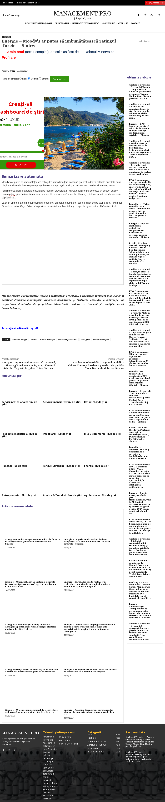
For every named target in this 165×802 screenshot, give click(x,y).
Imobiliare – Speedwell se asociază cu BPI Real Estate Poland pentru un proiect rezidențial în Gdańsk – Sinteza (139, 378)
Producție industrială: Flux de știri (20, 435)
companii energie (19, 339)
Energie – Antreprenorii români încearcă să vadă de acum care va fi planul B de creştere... (90, 670)
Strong (45, 79)
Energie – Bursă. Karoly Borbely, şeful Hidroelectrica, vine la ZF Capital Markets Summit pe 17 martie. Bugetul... (87, 584)
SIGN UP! (21, 164)
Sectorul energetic (101, 339)
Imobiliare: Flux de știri (57, 433)
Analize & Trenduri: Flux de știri (62, 495)
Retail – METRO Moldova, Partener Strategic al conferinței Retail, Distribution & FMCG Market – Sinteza (139, 434)
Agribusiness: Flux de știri (100, 495)
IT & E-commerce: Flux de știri (102, 433)
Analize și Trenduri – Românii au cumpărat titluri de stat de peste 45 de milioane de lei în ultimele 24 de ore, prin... (139, 111)
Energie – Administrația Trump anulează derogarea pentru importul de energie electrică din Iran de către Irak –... (30, 626)
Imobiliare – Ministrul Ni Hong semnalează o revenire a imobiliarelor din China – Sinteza (139, 453)
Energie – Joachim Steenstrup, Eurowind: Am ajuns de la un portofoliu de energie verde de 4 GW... (89, 712)
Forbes (11, 70)
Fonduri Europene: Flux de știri (61, 465)
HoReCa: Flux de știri (14, 465)
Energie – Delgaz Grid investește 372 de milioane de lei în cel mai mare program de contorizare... (31, 670)
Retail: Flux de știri (95, 402)
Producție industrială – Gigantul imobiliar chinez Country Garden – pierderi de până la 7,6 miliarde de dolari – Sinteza (96, 365)
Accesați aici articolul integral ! (20, 328)
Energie (6, 37)
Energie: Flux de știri (96, 465)
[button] (159, 15)
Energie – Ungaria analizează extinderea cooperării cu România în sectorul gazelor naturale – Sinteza (87, 541)
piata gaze (85, 339)
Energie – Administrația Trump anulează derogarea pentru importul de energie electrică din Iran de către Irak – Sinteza (140, 611)
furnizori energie (47, 339)
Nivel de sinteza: (11, 79)
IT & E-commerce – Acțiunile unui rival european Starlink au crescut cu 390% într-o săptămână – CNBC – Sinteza (140, 416)
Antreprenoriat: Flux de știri (19, 495)
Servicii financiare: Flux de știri (62, 402)
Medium (34, 79)
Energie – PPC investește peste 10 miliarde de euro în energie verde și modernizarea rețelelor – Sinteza (32, 541)
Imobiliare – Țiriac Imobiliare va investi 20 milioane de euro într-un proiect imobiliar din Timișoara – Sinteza (139, 211)
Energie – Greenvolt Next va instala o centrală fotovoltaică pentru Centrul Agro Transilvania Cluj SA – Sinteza (30, 584)
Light (24, 79)
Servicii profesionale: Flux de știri (19, 403)
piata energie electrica (67, 339)
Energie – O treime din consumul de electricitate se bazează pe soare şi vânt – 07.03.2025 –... (31, 711)
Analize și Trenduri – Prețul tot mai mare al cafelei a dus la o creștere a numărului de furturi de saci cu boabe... (140, 169)
